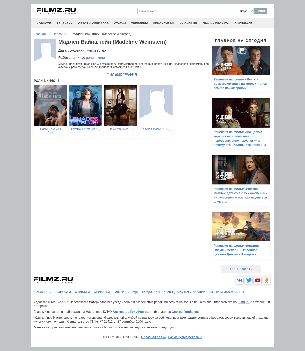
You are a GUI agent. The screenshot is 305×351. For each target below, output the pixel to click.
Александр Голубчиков (130, 311)
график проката (215, 23)
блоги (119, 292)
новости (44, 23)
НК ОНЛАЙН (188, 23)
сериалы (102, 292)
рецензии (65, 23)
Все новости (241, 269)
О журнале (243, 23)
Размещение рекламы (185, 337)
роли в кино (95, 58)
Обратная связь (153, 337)
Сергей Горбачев (185, 311)
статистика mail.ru (226, 292)
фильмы (82, 292)
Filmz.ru (243, 302)
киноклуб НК (163, 23)
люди (133, 292)
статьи (120, 23)
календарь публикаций (185, 292)
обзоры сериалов (93, 23)
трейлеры (139, 23)
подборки (151, 292)
